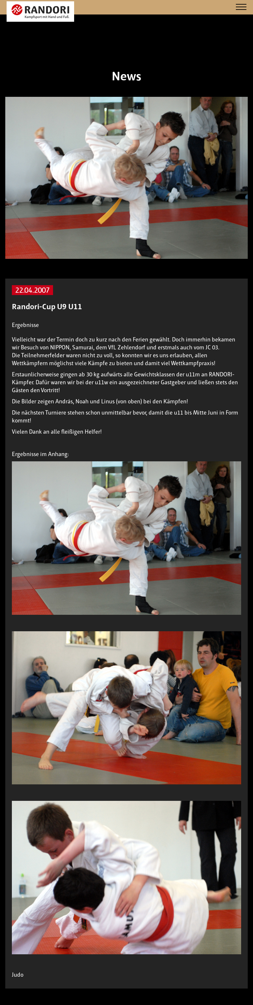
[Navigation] (241, 7)
